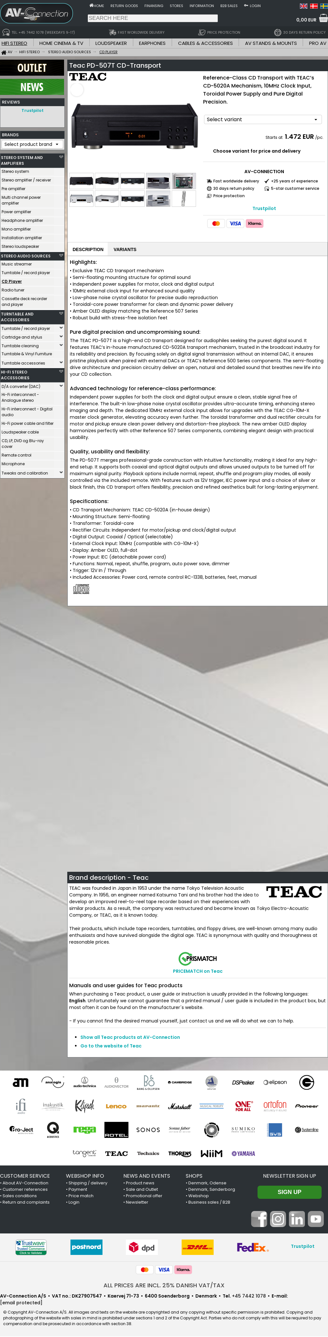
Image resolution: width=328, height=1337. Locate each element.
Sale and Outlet (142, 1190)
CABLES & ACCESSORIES (205, 43)
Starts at (274, 137)
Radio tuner (13, 288)
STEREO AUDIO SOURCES (26, 254)
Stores (176, 5)
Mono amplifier (16, 227)
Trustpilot (32, 110)
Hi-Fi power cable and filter (27, 422)
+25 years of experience (294, 181)
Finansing (153, 5)
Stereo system (15, 169)
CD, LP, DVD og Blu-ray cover (23, 442)
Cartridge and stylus (22, 335)
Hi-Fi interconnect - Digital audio (27, 410)
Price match (81, 1196)
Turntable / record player (26, 271)
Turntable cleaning (20, 344)
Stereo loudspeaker (20, 245)
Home (99, 5)
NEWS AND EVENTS (146, 1176)
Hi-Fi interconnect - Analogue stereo (20, 395)
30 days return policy (233, 188)
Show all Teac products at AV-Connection (130, 1038)
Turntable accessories (23, 361)
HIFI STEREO (14, 43)
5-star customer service (295, 188)
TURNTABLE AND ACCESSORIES (17, 315)
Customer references (25, 1190)
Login (255, 5)
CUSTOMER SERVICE (25, 1176)
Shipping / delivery (88, 1184)
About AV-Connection (25, 1184)
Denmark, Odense (207, 1184)
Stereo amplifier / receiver (26, 178)
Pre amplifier (13, 187)
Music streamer (17, 262)
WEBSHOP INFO (85, 1176)
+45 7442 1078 (249, 1296)
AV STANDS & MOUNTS (271, 43)
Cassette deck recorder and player (24, 300)
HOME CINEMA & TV (61, 43)
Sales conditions (20, 1196)
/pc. (319, 137)
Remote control (16, 453)
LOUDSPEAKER (111, 43)
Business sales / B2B (209, 1203)
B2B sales (229, 5)
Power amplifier (16, 210)
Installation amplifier (22, 236)
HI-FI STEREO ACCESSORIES (15, 373)
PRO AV (317, 43)
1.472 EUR (299, 136)
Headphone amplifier (22, 219)
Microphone (13, 462)
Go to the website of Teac (111, 1046)
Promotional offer (144, 1196)
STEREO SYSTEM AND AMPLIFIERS (22, 158)
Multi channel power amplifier (21, 198)
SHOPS (194, 1176)
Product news (140, 1184)
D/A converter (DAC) (21, 385)
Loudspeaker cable (20, 430)
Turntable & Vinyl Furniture (27, 352)
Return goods (124, 5)
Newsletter (137, 1203)
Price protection (229, 195)
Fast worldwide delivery (236, 181)
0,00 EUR (306, 20)
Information (202, 5)
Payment (78, 1190)
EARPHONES (152, 43)
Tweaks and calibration (25, 471)
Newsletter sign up (289, 1176)
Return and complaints (26, 1203)
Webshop (198, 1196)
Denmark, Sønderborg (211, 1190)
